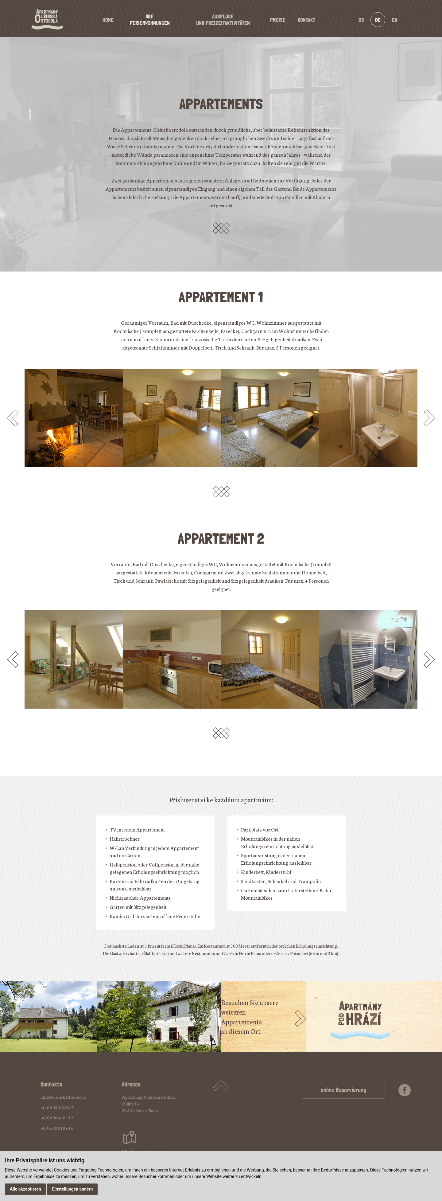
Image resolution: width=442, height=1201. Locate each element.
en (394, 20)
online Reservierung (343, 1089)
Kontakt (306, 20)
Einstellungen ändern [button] (72, 1189)
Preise (277, 20)
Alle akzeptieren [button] (25, 1189)
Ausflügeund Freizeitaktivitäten (223, 19)
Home (108, 20)
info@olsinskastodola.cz (63, 1097)
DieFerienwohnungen (150, 19)
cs (361, 20)
